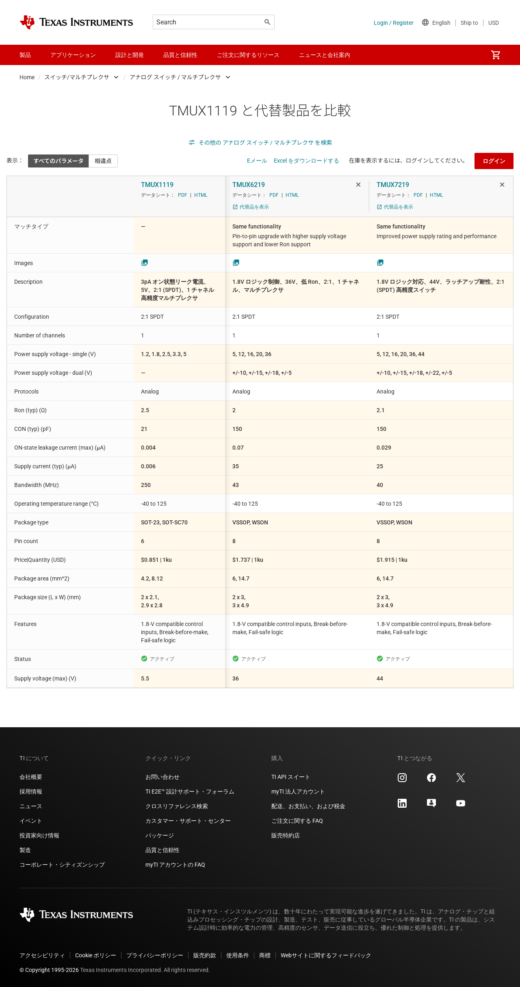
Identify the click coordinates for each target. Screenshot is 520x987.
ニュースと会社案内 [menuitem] (324, 55)
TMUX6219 (248, 185)
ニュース (31, 806)
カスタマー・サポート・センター (188, 820)
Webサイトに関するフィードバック (326, 955)
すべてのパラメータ (58, 161)
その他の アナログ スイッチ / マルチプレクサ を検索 (260, 142)
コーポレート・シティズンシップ (62, 864)
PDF (182, 195)
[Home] (76, 22)
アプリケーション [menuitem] (73, 55)
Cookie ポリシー (95, 955)
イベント (31, 820)
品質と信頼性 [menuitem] (180, 55)
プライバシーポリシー (154, 955)
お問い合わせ (162, 777)
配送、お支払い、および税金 (308, 806)
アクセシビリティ (42, 955)
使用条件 (237, 955)
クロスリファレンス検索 (176, 806)
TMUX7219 (393, 185)
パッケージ (159, 835)
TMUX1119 (157, 185)
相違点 (103, 161)
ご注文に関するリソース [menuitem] (248, 55)
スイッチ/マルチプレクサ (76, 77)
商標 (265, 955)
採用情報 (31, 791)
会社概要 (31, 777)
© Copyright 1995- (49, 970)
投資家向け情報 (39, 835)
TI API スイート (290, 777)
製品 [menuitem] (25, 55)
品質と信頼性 (162, 850)
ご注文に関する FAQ (297, 820)
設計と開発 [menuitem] (129, 55)
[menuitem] (495, 55)
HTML (200, 195)
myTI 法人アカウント (298, 791)
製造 (25, 850)
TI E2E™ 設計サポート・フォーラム (189, 791)
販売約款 (204, 955)
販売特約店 (285, 835)
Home (27, 77)
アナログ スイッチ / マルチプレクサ (175, 77)
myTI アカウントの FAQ (175, 864)
